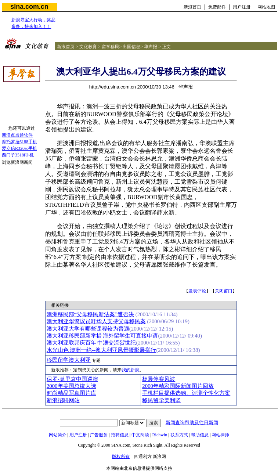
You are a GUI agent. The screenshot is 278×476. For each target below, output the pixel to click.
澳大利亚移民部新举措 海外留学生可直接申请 (102, 336)
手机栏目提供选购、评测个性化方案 (186, 393)
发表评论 (197, 290)
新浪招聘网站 (63, 400)
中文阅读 (140, 434)
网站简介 (57, 434)
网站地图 (266, 7)
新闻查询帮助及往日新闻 (192, 422)
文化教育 (88, 46)
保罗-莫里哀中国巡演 (72, 379)
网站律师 (220, 434)
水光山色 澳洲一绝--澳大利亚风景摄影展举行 (101, 350)
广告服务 (99, 434)
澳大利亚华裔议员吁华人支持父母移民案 (96, 321)
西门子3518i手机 (18, 155)
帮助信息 (200, 434)
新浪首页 (192, 7)
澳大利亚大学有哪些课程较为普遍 (88, 329)
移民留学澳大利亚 (69, 360)
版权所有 (121, 456)
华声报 (150, 46)
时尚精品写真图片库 (71, 393)
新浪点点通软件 (17, 135)
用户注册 (241, 7)
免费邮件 (217, 7)
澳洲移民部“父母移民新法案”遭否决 (90, 314)
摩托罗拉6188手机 (19, 141)
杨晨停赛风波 (158, 379)
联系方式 (179, 434)
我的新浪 (130, 369)
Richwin (159, 434)
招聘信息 (120, 434)
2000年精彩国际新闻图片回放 (178, 386)
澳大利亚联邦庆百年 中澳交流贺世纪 (91, 343)
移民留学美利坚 (161, 400)
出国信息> (133, 46)
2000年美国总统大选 (71, 386)
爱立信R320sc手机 (19, 148)
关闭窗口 (223, 290)
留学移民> (112, 46)
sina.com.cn (29, 6)
